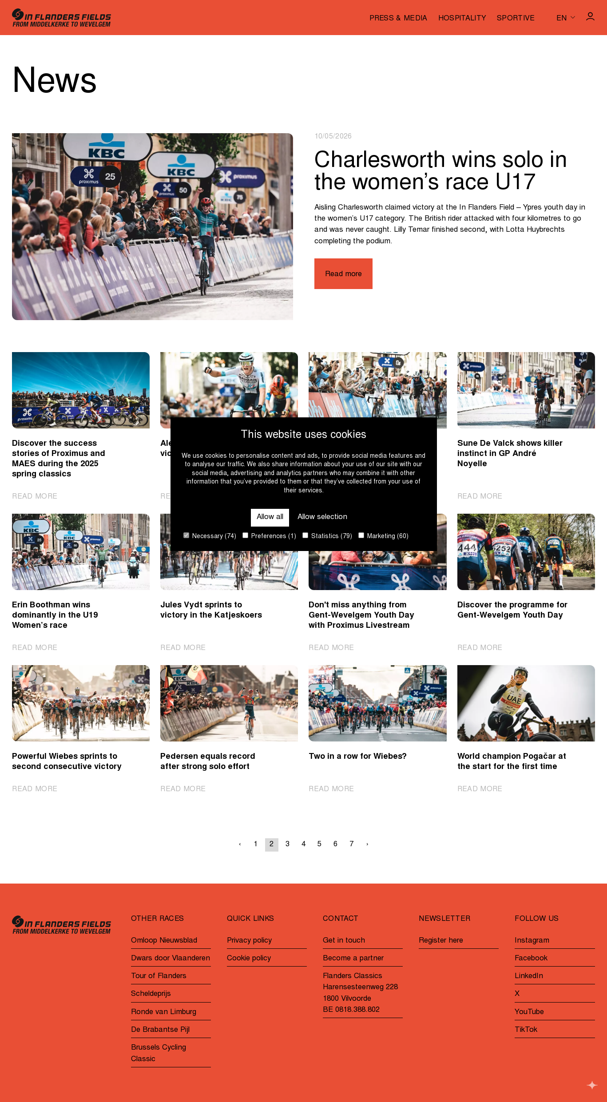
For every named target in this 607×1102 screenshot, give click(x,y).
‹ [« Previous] (239, 844)
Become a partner (353, 959)
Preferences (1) (269, 536)
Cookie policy (249, 959)
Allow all (270, 517)
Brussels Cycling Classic (158, 1053)
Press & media (398, 18)
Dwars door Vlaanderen (170, 959)
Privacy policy (249, 941)
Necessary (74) (209, 536)
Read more (343, 274)
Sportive (516, 18)
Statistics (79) (327, 536)
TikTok (526, 1030)
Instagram (532, 941)
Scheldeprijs (151, 994)
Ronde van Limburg (163, 1012)
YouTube (529, 1012)
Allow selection (322, 517)
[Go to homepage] (61, 17)
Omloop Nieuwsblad (164, 941)
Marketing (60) (383, 536)
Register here (441, 941)
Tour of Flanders (158, 976)
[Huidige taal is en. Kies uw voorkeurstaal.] (565, 17)
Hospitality (462, 18)
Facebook (531, 959)
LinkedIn (529, 976)
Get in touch (344, 941)
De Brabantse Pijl (160, 1030)
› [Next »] (367, 844)
